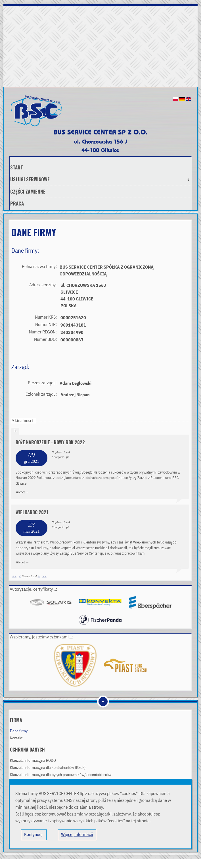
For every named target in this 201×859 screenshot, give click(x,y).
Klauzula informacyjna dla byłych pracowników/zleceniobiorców (61, 775)
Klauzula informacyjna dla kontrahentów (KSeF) (47, 768)
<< (14, 576)
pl (15, 431)
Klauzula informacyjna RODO (33, 761)
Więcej (20, 492)
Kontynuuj (33, 835)
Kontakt (16, 738)
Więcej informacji (77, 835)
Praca (17, 203)
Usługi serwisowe (100, 179)
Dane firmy (19, 731)
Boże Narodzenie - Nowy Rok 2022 (50, 442)
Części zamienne (27, 191)
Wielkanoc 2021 (32, 512)
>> (44, 576)
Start (16, 167)
